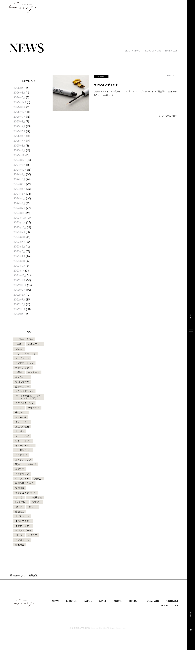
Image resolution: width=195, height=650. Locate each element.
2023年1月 (19, 271)
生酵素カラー (22, 386)
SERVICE (71, 601)
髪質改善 (19, 487)
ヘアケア (32, 535)
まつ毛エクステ (23, 521)
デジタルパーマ (23, 530)
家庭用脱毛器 (22, 426)
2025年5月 (19, 136)
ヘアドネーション (24, 362)
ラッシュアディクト (25, 492)
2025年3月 (19, 146)
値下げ (19, 506)
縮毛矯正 (19, 544)
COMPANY (153, 601)
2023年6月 (19, 247)
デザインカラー (23, 367)
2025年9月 (19, 117)
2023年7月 (19, 242)
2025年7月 (19, 126)
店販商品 (19, 511)
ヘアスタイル (22, 539)
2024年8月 (19, 179)
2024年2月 (19, 208)
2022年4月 (19, 314)
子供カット (21, 412)
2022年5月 (19, 309)
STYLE (102, 601)
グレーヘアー (22, 421)
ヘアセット (33, 372)
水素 (19, 344)
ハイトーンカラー (24, 339)
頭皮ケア (19, 469)
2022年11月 (19, 280)
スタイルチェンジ (24, 402)
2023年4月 (19, 256)
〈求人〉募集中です (25, 353)
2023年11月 (19, 223)
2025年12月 (19, 102)
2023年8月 (19, 237)
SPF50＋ (36, 502)
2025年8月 (19, 122)
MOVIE (118, 601)
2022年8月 (19, 295)
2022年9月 (19, 290)
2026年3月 (19, 93)
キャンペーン (22, 377)
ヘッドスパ (21, 454)
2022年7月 (19, 300)
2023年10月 (19, 227)
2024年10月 (20, 170)
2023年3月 (19, 261)
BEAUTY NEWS (132, 51)
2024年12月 (19, 160)
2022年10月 (20, 285)
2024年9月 (19, 174)
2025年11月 (19, 107)
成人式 (19, 348)
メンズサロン (22, 358)
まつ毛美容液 (35, 497)
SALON (88, 601)
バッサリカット (23, 450)
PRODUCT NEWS (152, 51)
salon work (20, 417)
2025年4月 (19, 141)
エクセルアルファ (24, 391)
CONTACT (172, 601)
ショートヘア (22, 436)
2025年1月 (19, 155)
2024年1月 (19, 213)
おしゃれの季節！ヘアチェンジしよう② (28, 397)
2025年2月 (19, 150)
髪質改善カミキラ (24, 483)
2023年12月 (19, 218)
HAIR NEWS (171, 51)
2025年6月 (19, 131)
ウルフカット (22, 478)
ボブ (19, 407)
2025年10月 (20, 112)
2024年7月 (19, 184)
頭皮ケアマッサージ (25, 464)
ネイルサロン (22, 516)
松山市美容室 (22, 381)
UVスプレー (21, 502)
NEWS (55, 601)
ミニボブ (19, 431)
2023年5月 (19, 252)
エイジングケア (23, 459)
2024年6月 (19, 189)
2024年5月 (19, 194)
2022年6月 (19, 304)
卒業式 (19, 372)
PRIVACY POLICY (169, 605)
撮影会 (37, 478)
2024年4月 (19, 199)
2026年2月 (19, 98)
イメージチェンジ (24, 445)
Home (16, 575)
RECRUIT (134, 601)
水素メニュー (35, 344)
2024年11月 (19, 165)
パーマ (19, 535)
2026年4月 (19, 88)
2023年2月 (19, 266)
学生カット (33, 407)
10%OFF (32, 506)
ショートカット (23, 440)
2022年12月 (19, 276)
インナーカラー (23, 525)
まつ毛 (19, 497)
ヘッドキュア (22, 473)
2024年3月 (19, 203)
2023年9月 (19, 232)
